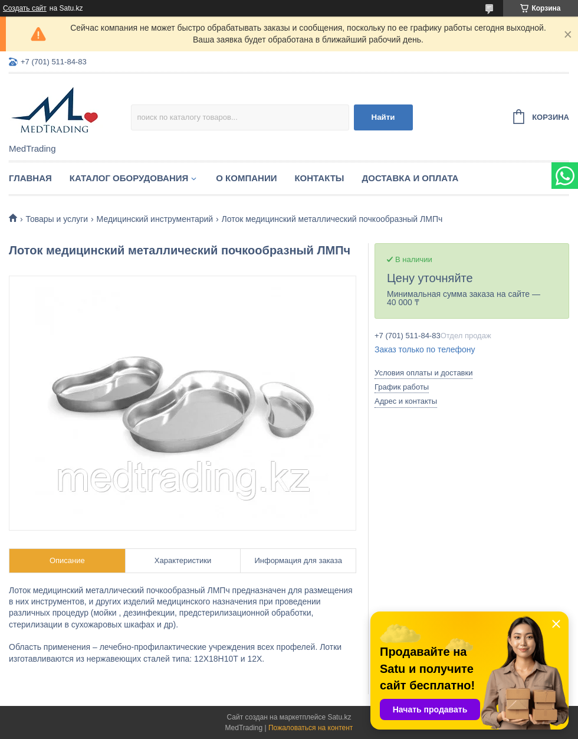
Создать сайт (25, 8)
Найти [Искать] (383, 117)
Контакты (319, 178)
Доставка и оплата (410, 178)
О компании (246, 178)
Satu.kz (339, 717)
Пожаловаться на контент (310, 728)
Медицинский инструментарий (155, 219)
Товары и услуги (56, 219)
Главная (30, 178)
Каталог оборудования (129, 178)
